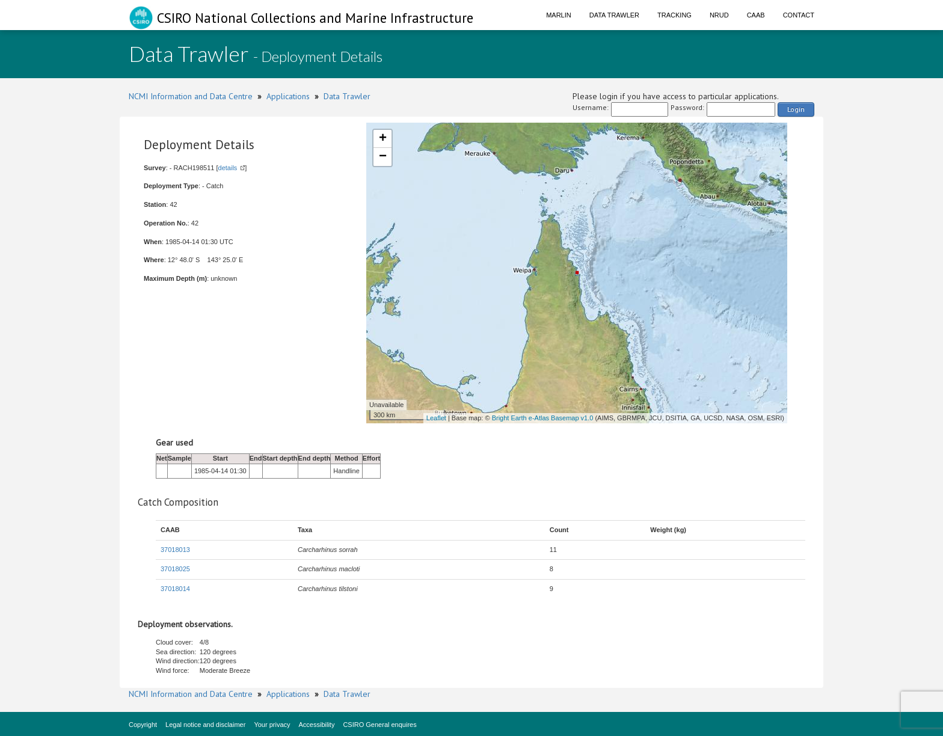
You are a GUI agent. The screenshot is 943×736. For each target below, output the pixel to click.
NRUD (719, 15)
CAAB (756, 15)
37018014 (175, 588)
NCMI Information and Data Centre (191, 96)
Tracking (674, 15)
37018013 (175, 549)
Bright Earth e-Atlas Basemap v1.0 (543, 418)
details (228, 167)
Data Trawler (614, 15)
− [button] (383, 157)
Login (796, 109)
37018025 (175, 568)
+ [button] (383, 139)
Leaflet (436, 418)
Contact (798, 15)
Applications (288, 96)
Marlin (558, 15)
